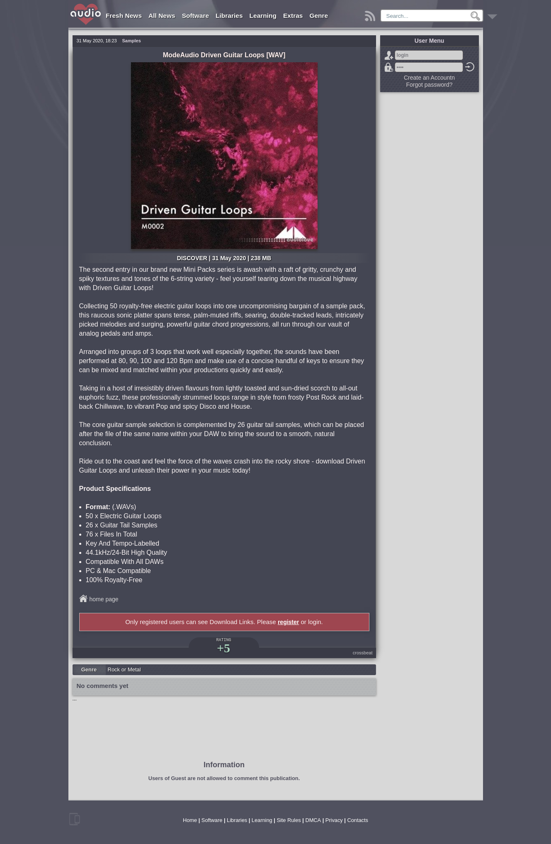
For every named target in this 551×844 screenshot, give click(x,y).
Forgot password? (388, 67)
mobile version (74, 819)
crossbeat (363, 652)
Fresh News (124, 15)
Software (195, 15)
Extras (293, 15)
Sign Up (388, 55)
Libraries (229, 15)
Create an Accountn (429, 77)
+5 (223, 648)
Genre (318, 15)
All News (161, 15)
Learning (263, 15)
